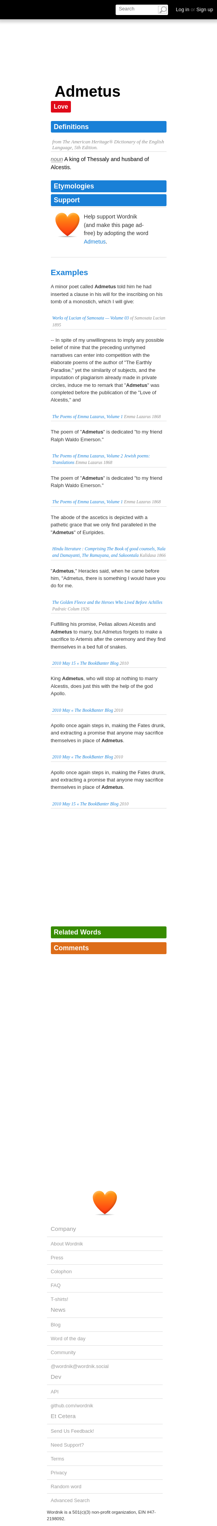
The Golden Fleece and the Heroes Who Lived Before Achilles (107, 602)
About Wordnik (67, 1244)
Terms (57, 1459)
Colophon (61, 1271)
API (55, 1392)
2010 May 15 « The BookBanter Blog (85, 663)
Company (63, 1228)
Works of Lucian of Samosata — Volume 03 (90, 318)
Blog (56, 1325)
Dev (56, 1376)
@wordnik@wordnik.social (80, 1366)
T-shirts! (60, 1299)
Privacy (59, 1473)
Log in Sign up (194, 9)
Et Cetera (63, 1416)
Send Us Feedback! (72, 1431)
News (58, 1309)
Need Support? (67, 1445)
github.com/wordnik (72, 1405)
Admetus (95, 242)
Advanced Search (70, 1500)
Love (61, 106)
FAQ (56, 1285)
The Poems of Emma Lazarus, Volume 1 (87, 416)
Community (63, 1352)
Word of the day (68, 1338)
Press (57, 1257)
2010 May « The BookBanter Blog (82, 710)
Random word (66, 1486)
